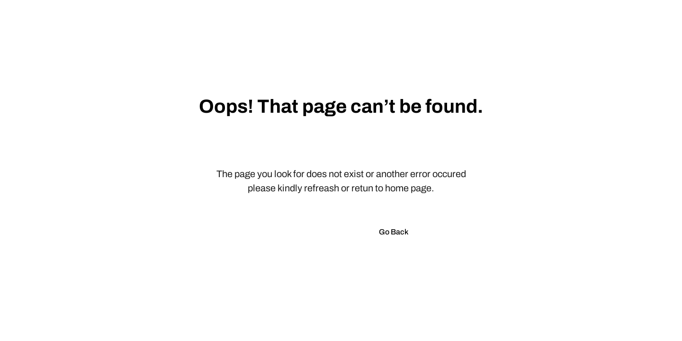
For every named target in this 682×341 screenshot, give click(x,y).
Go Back (393, 232)
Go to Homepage (312, 232)
